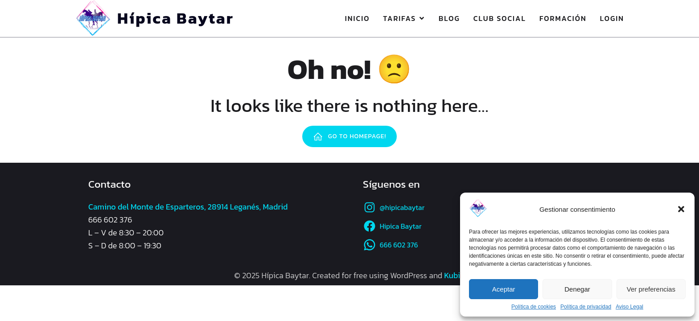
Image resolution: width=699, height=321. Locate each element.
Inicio (357, 18)
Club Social (499, 18)
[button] (681, 209)
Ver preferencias (651, 289)
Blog (449, 18)
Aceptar (503, 289)
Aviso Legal (629, 307)
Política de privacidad (585, 307)
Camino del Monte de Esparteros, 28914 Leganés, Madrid (188, 207)
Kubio (454, 275)
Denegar (577, 289)
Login (612, 18)
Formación (563, 18)
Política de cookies (533, 307)
